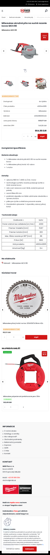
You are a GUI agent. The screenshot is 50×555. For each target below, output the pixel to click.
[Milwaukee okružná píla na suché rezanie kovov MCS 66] (25, 51)
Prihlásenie (31, 4)
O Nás (6, 451)
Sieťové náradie (15, 17)
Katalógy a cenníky (11, 434)
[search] (46, 11)
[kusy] (27, 136)
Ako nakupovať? (10, 437)
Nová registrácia (43, 4)
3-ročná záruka (10, 431)
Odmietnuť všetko (13, 549)
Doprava (7, 445)
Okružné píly (28, 17)
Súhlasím (29, 549)
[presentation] (4, 51)
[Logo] (25, 11)
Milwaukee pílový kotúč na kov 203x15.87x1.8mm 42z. (23, 323)
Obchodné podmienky (13, 439)
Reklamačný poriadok (12, 442)
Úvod (3, 17)
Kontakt (7, 453)
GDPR (6, 448)
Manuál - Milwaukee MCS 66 (15, 263)
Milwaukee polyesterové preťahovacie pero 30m (21, 397)
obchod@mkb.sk (9, 480)
